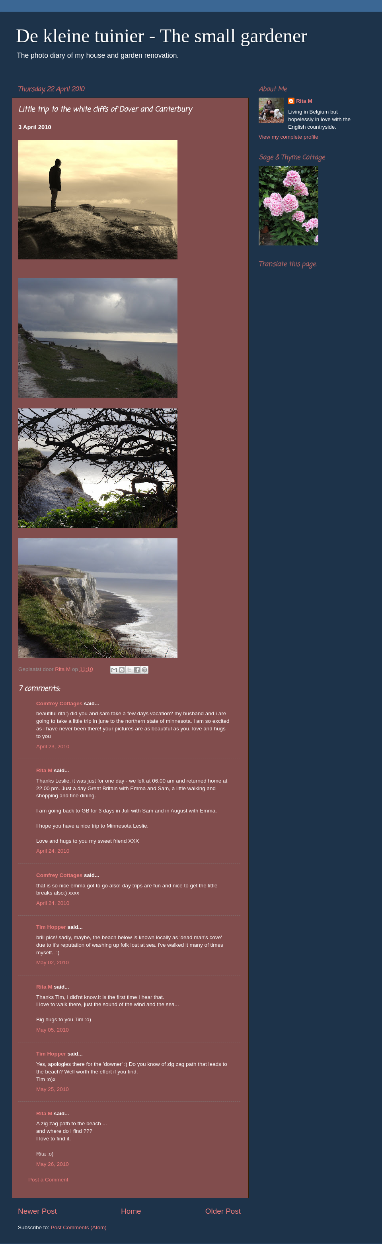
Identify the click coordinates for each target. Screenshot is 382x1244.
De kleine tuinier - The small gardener (161, 35)
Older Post (223, 1211)
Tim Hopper (51, 927)
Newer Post (37, 1211)
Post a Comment (48, 1180)
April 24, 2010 (52, 851)
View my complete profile (288, 137)
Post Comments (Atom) (79, 1227)
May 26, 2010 (52, 1164)
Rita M (44, 770)
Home (131, 1211)
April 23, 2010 (52, 747)
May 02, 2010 (52, 962)
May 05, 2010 (52, 1030)
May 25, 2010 (52, 1089)
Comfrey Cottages (59, 703)
